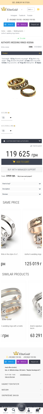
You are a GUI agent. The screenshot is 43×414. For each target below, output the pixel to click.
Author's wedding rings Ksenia (10, 33)
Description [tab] (21, 189)
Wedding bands (18, 31)
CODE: (31, 47)
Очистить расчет (37, 146)
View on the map (10, 377)
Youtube (29, 15)
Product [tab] (21, 53)
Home (3, 31)
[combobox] (6, 117)
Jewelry (9, 31)
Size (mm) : (5, 113)
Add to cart (22, 162)
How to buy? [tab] (21, 183)
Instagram (14, 15)
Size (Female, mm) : (8, 126)
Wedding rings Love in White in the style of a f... (21, 254)
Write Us (10, 24)
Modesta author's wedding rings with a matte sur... (20, 327)
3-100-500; (15, 20)
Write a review (5, 47)
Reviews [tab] (21, 194)
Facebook (22, 15)
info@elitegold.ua (25, 375)
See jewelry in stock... (21, 2)
